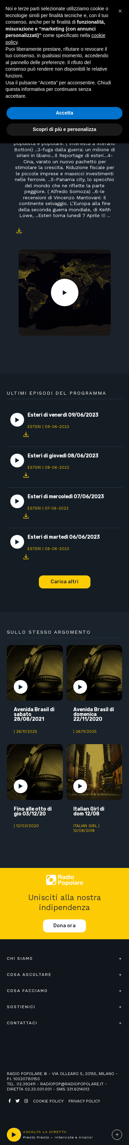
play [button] (14, 1135)
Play (64, 292)
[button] (120, 10)
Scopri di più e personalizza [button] (64, 129)
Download (19, 231)
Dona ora (64, 926)
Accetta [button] (64, 113)
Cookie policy (48, 1101)
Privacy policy (84, 1101)
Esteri (34, 427)
